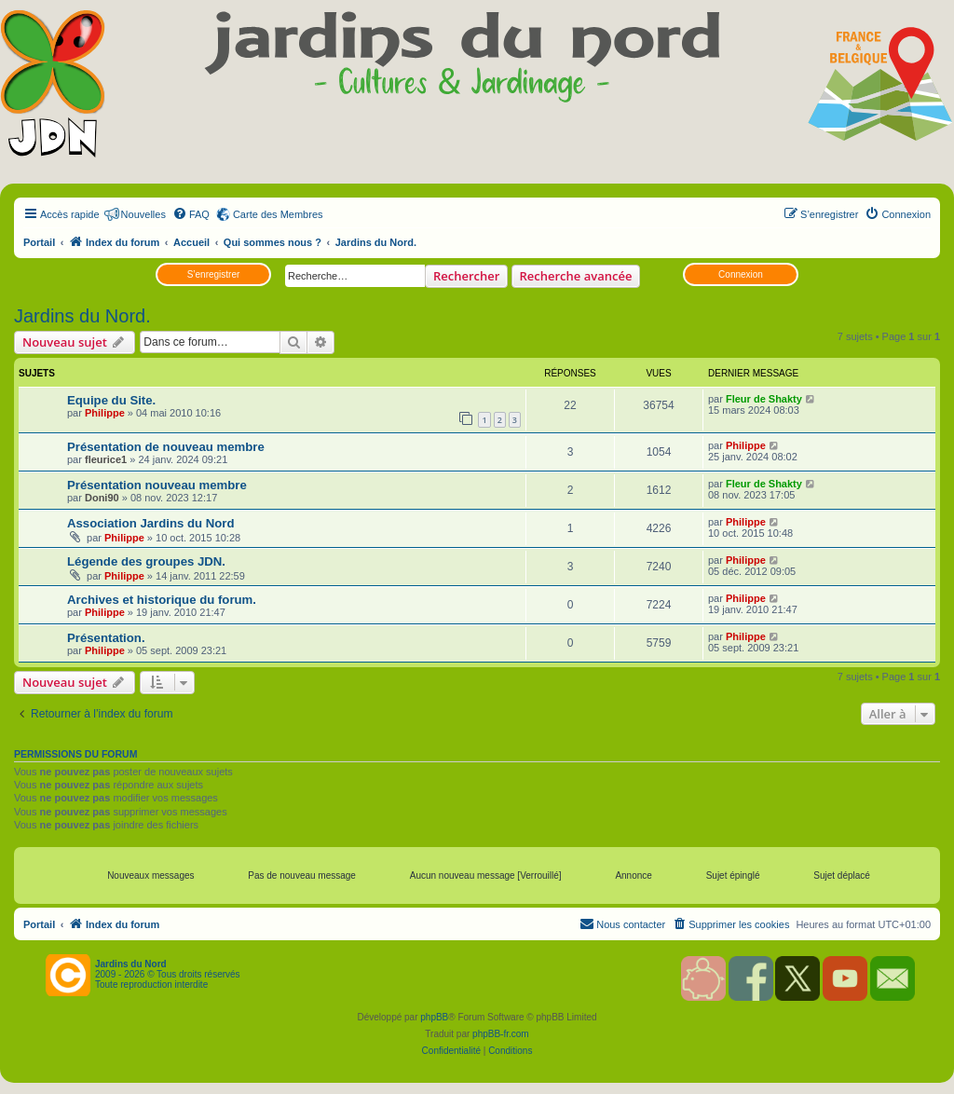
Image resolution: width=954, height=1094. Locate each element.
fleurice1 (106, 459)
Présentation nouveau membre (157, 485)
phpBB (434, 1017)
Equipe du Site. (111, 400)
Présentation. (106, 638)
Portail (39, 242)
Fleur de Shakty (764, 398)
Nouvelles (143, 214)
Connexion (740, 274)
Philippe (105, 412)
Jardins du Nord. (82, 316)
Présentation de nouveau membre (166, 447)
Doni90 (102, 497)
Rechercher (466, 275)
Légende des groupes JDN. (146, 561)
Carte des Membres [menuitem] (278, 214)
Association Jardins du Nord (151, 523)
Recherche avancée (576, 275)
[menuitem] (191, 214)
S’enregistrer (213, 274)
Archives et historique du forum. (161, 600)
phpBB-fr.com (500, 1034)
